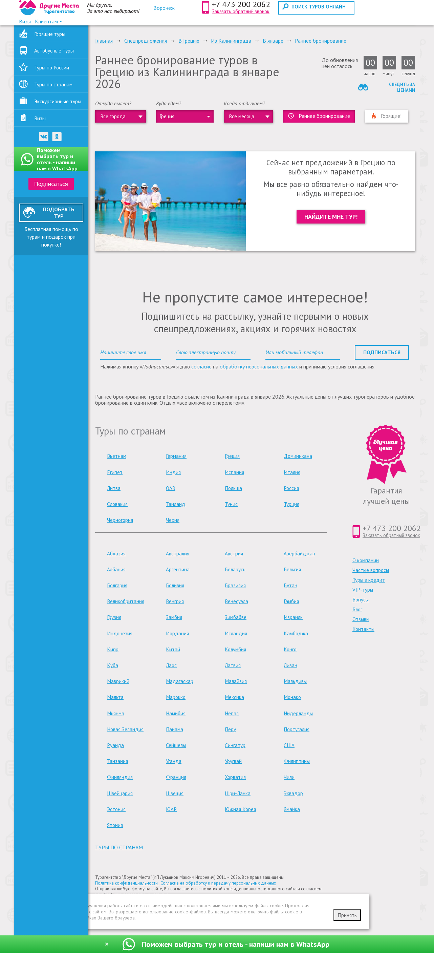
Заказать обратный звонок (240, 11)
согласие (201, 366)
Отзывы (360, 619)
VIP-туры (362, 590)
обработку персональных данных (259, 366)
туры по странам (119, 847)
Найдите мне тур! (330, 216)
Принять (347, 915)
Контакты (363, 629)
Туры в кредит (368, 580)
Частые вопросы (370, 570)
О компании (365, 560)
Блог (357, 609)
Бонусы (360, 599)
